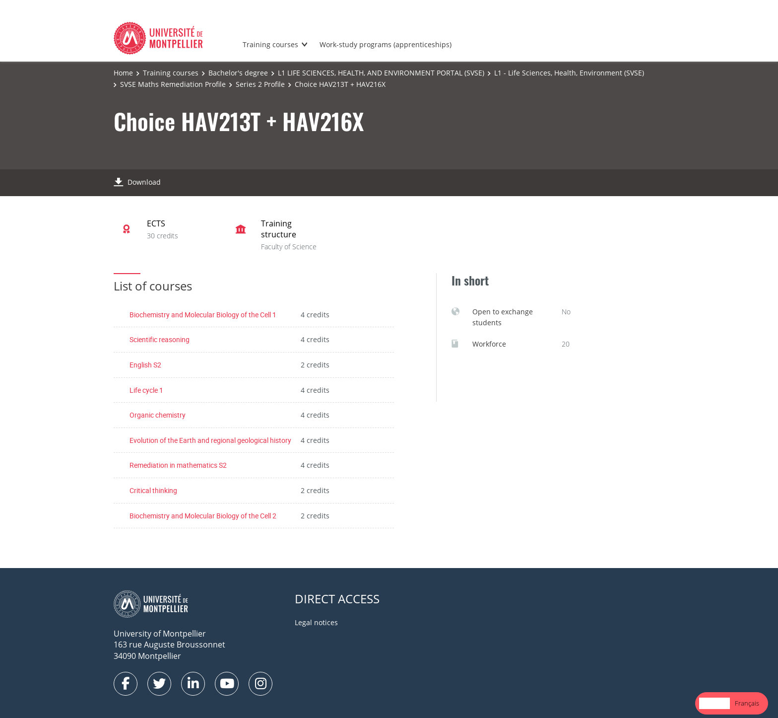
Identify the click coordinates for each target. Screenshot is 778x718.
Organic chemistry (158, 415)
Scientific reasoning (160, 339)
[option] (747, 703)
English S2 (145, 364)
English (714, 703)
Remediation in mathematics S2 (178, 465)
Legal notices (316, 622)
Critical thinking (153, 490)
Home (123, 72)
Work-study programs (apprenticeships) (386, 44)
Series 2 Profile (260, 84)
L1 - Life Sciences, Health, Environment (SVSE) (569, 72)
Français (747, 703)
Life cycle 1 (146, 390)
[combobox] (714, 703)
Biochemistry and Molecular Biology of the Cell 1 (203, 314)
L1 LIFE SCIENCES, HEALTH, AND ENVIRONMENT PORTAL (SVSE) (381, 72)
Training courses (270, 44)
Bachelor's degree (238, 72)
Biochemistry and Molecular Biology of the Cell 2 (203, 515)
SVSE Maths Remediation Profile (173, 84)
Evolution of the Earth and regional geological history (210, 440)
